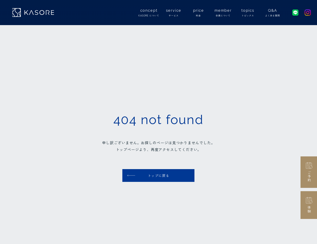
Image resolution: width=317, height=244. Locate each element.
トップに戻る (159, 175)
